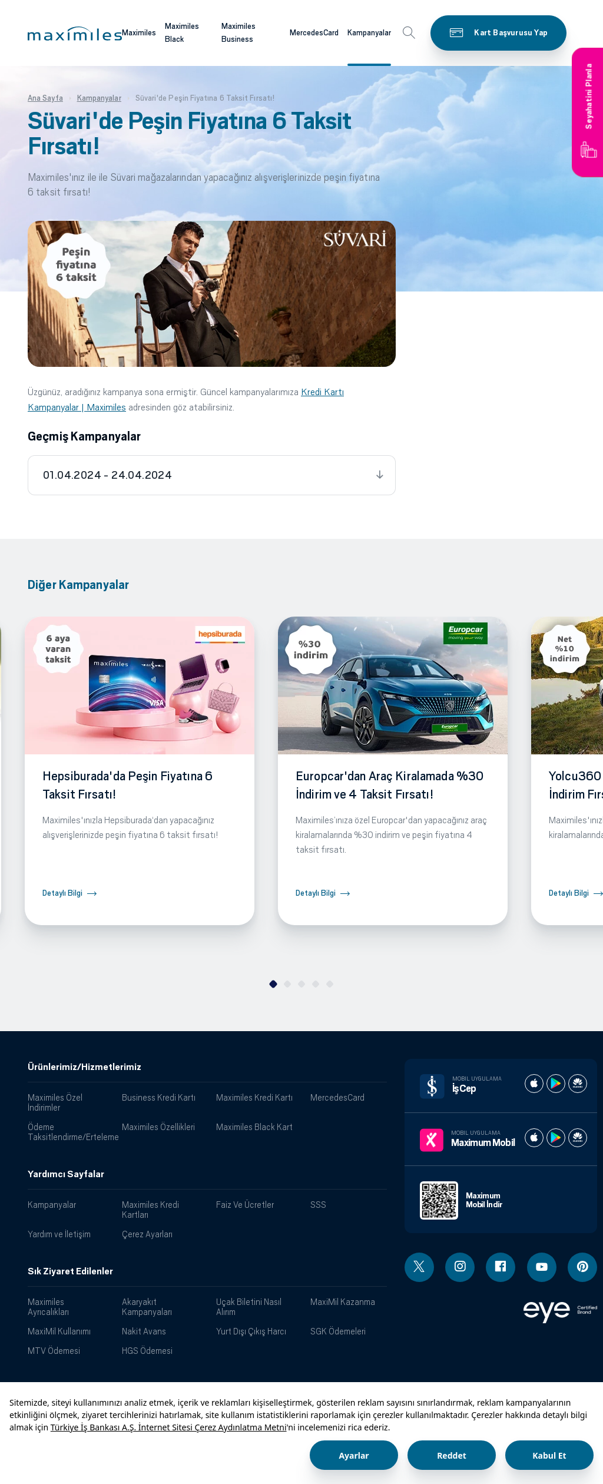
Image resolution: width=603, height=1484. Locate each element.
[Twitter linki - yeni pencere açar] (419, 1267)
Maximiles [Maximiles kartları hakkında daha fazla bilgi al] (139, 32)
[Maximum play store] (555, 1137)
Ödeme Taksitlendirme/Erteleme (70, 1132)
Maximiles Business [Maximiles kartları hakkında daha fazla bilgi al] (238, 33)
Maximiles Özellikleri (158, 1127)
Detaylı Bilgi (62, 893)
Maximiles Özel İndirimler (55, 1102)
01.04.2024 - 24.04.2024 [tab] (107, 475)
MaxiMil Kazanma (342, 1302)
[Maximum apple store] (534, 1137)
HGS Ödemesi (147, 1351)
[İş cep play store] (555, 1083)
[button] (75, 33)
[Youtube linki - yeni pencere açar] (541, 1267)
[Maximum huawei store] (577, 1137)
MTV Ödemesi (54, 1351)
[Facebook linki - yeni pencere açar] (500, 1267)
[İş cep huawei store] (577, 1083)
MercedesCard (337, 1097)
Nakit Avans (144, 1331)
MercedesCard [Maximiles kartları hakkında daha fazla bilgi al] (314, 32)
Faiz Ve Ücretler (245, 1205)
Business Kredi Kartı (159, 1097)
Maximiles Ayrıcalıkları (48, 1307)
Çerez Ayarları (147, 1234)
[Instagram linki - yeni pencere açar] (460, 1267)
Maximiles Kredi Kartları (150, 1210)
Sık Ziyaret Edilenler (70, 1271)
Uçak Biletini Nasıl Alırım (248, 1307)
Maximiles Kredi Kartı (254, 1097)
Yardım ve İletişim (59, 1234)
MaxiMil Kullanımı (59, 1331)
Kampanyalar (52, 1205)
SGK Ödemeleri (338, 1331)
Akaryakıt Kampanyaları (147, 1307)
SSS (318, 1205)
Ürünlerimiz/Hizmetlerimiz (84, 1067)
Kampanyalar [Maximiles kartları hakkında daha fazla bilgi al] (369, 32)
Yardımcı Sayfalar (66, 1174)
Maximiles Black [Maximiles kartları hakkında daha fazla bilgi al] (182, 33)
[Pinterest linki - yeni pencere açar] (582, 1267)
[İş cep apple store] (534, 1083)
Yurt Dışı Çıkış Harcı (251, 1331)
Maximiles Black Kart (254, 1127)
